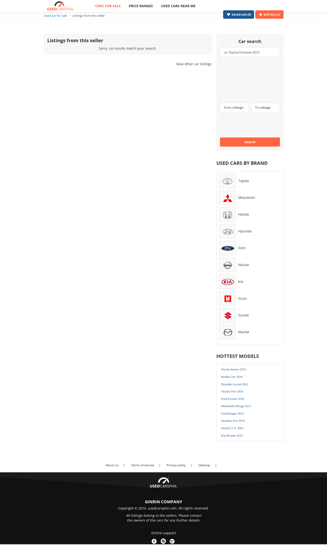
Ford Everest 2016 (232, 399)
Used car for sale (55, 15)
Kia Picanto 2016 (232, 435)
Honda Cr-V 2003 (232, 428)
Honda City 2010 (232, 377)
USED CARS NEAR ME (178, 6)
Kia (240, 281)
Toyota (243, 180)
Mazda (243, 332)
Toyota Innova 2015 (233, 369)
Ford (241, 248)
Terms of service (142, 465)
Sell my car (269, 14)
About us (112, 465)
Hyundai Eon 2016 (233, 420)
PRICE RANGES (141, 6)
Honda (243, 214)
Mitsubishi (246, 197)
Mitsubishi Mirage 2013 (236, 406)
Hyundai (245, 231)
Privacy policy (176, 465)
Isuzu (242, 298)
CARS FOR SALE (108, 6)
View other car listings (194, 64)
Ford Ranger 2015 (232, 413)
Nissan (243, 264)
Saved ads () (238, 14)
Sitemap (204, 465)
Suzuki (243, 315)
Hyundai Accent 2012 (234, 384)
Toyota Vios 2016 (232, 391)
